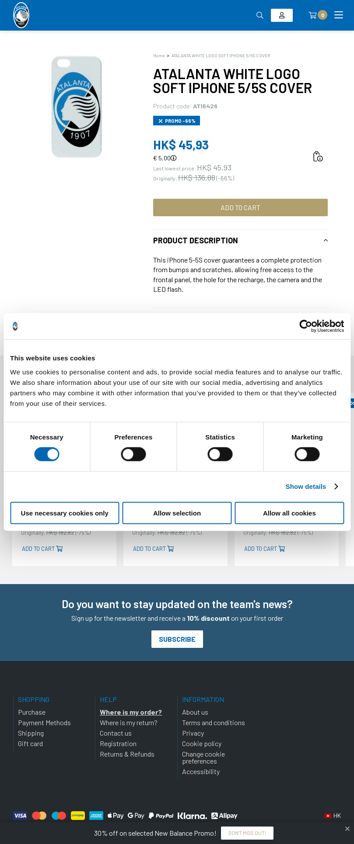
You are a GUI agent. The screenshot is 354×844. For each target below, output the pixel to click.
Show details (306, 486)
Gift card (30, 743)
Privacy (193, 733)
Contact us (116, 733)
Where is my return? (129, 722)
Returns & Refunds (127, 754)
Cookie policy (201, 743)
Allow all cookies (289, 512)
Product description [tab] (195, 240)
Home (159, 55)
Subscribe (177, 639)
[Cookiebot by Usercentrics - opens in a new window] (305, 326)
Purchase (32, 712)
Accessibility (201, 771)
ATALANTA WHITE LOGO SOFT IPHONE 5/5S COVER (221, 55)
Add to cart (240, 207)
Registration (118, 743)
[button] (333, 815)
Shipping (31, 733)
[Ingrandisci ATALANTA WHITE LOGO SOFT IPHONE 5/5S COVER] (77, 107)
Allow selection (177, 512)
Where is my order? (131, 712)
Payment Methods (44, 722)
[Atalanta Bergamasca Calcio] (21, 15)
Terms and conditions (213, 722)
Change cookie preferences (203, 757)
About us (195, 712)
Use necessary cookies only (65, 512)
